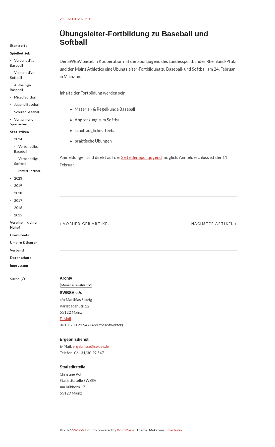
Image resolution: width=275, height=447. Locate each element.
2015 (18, 215)
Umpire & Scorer (23, 242)
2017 (18, 200)
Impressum (19, 265)
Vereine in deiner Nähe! (24, 224)
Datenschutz (20, 257)
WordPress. (126, 430)
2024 (18, 139)
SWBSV (35, 25)
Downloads (19, 235)
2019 (18, 185)
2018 (18, 193)
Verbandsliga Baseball (22, 62)
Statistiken (19, 132)
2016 (18, 207)
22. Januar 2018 (77, 19)
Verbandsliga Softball (22, 75)
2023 (18, 178)
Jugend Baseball (26, 104)
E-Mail (65, 318)
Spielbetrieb (20, 53)
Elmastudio (173, 430)
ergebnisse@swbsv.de (91, 346)
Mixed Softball (25, 97)
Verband (17, 250)
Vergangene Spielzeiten (21, 121)
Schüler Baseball (27, 112)
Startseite (18, 45)
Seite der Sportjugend (141, 157)
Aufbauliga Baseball (20, 87)
